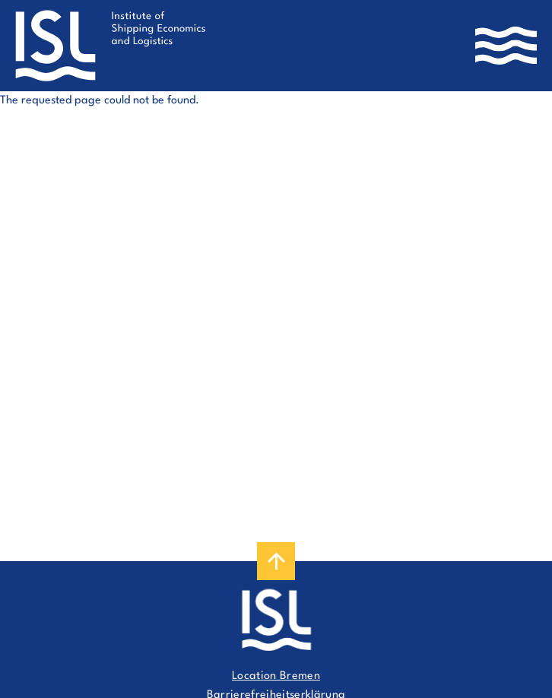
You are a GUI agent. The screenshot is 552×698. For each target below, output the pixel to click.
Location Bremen (276, 676)
